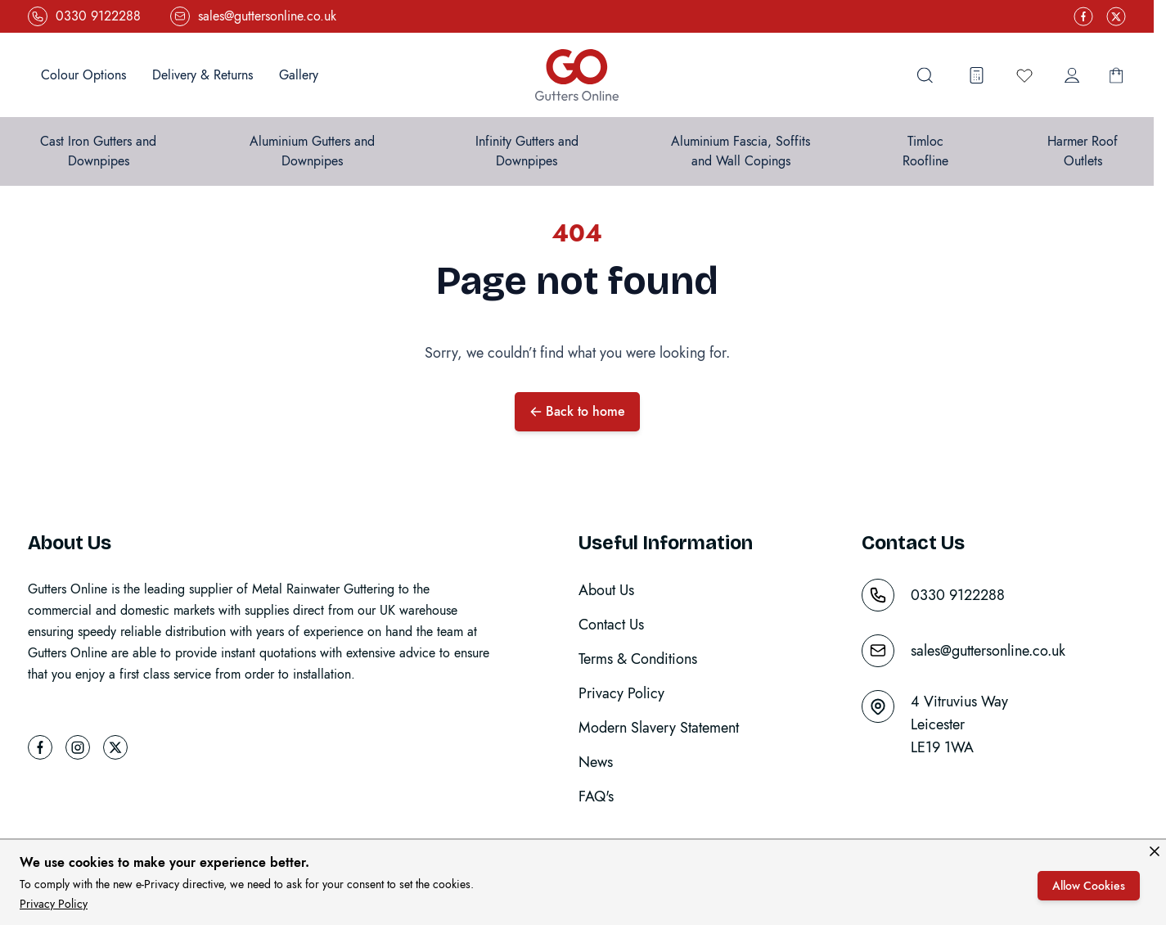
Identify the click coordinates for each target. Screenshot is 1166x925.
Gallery (298, 74)
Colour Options (83, 74)
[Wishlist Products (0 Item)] (1024, 75)
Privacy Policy (54, 904)
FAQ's (596, 796)
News (595, 762)
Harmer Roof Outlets (1082, 151)
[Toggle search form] (924, 75)
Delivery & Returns (202, 74)
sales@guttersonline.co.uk (988, 650)
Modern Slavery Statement (658, 727)
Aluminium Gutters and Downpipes (312, 151)
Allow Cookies (1088, 886)
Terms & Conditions (637, 659)
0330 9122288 (958, 595)
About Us (606, 590)
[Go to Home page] (577, 75)
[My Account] (1071, 75)
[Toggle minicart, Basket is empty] (1116, 75)
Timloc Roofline (925, 151)
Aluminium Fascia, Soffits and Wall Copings (740, 151)
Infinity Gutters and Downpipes (526, 151)
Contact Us (611, 624)
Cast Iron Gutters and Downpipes (98, 151)
